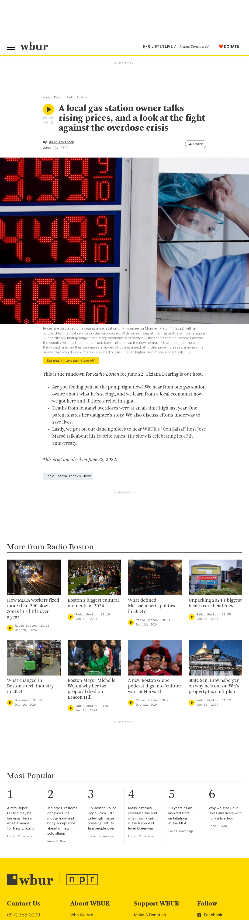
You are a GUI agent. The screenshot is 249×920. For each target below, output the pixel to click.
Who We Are (81, 808)
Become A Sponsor (152, 853)
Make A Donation (150, 808)
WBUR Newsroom (61, 142)
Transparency (83, 846)
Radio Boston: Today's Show (68, 476)
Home (46, 97)
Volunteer (143, 815)
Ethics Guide (82, 868)
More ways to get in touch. (35, 845)
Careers (78, 853)
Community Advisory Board (95, 838)
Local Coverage (19, 730)
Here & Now (56, 735)
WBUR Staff (82, 861)
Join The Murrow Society (157, 846)
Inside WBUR (82, 815)
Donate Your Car (149, 838)
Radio (58, 97)
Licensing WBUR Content (94, 876)
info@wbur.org (22, 818)
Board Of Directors (88, 831)
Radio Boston (77, 97)
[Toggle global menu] (11, 47)
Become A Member (152, 831)
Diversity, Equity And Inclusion (98, 823)
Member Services (150, 823)
